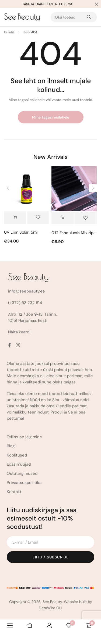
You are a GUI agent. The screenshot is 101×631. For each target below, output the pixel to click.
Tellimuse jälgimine (24, 437)
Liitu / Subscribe (51, 557)
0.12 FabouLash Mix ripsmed (74, 233)
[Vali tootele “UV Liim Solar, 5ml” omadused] (15, 217)
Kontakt (14, 491)
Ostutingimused (22, 473)
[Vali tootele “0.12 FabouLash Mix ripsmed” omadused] (62, 218)
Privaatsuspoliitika (24, 482)
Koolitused (17, 455)
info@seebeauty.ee (26, 291)
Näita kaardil (19, 332)
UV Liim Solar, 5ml (20, 232)
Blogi (11, 446)
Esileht (9, 32)
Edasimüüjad (19, 464)
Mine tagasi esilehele (50, 117)
